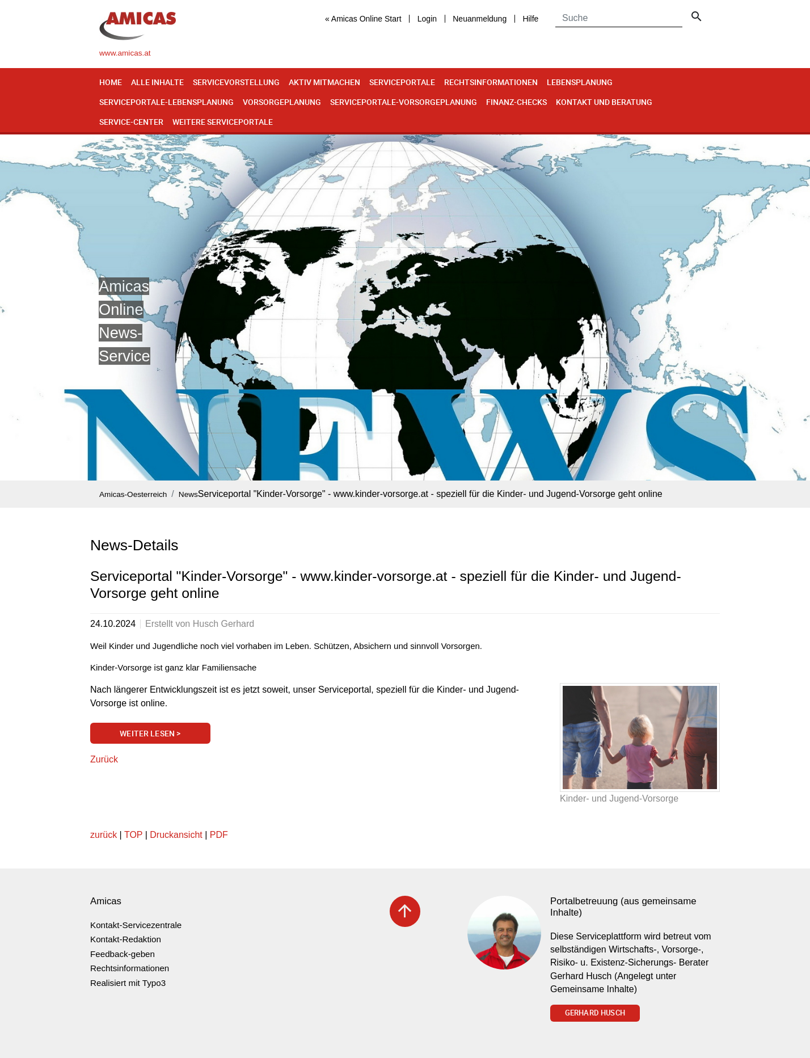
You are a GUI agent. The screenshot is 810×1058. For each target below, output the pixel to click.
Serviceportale (402, 82)
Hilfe (530, 19)
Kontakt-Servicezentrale (136, 925)
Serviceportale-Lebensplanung (166, 101)
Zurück (104, 759)
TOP (133, 835)
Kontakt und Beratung (604, 101)
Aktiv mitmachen (324, 82)
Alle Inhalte (157, 82)
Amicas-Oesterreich (133, 494)
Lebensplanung (580, 82)
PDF (219, 835)
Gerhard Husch (595, 1013)
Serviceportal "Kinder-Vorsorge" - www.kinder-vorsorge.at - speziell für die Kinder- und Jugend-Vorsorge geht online (430, 494)
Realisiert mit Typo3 (128, 983)
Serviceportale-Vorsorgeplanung (403, 101)
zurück (103, 835)
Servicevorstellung (236, 82)
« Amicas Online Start (363, 19)
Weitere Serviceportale (222, 121)
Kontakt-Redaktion (125, 939)
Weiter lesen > (150, 733)
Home (110, 82)
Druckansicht (176, 835)
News (188, 494)
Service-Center (131, 121)
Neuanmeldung (480, 19)
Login (427, 19)
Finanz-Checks (516, 101)
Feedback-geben (122, 954)
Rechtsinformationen (491, 82)
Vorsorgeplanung (282, 101)
